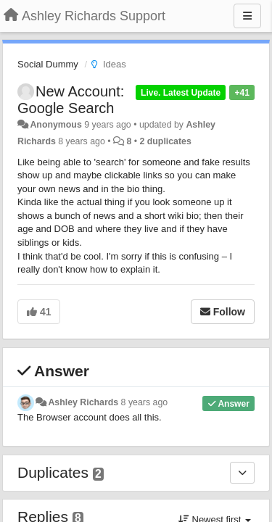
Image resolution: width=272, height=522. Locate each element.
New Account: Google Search (70, 99)
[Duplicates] (242, 473)
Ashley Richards (83, 402)
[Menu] (247, 16)
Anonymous (55, 125)
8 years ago (144, 402)
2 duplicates (165, 141)
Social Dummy (47, 64)
